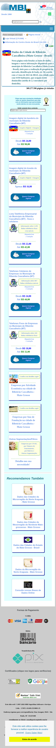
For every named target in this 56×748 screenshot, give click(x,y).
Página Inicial (33, 35)
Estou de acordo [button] (29, 739)
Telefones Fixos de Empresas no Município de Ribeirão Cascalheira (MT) (23, 326)
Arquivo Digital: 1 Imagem (29, 128)
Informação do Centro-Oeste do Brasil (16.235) (25, 42)
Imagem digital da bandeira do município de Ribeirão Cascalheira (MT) (23, 120)
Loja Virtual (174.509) (13, 38)
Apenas (23, 186)
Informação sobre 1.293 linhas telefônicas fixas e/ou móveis (29, 228)
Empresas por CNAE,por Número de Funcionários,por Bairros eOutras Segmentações (29, 448)
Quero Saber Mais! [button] (33, 733)
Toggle (51, 28)
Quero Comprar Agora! (28, 152)
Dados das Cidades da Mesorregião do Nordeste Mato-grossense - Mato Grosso (28, 524)
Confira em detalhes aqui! (29, 376)
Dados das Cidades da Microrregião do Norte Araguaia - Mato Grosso (28, 499)
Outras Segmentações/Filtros (23, 439)
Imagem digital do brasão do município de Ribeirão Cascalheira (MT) (23, 170)
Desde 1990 (6, 14)
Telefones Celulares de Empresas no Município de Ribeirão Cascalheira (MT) (22, 273)
